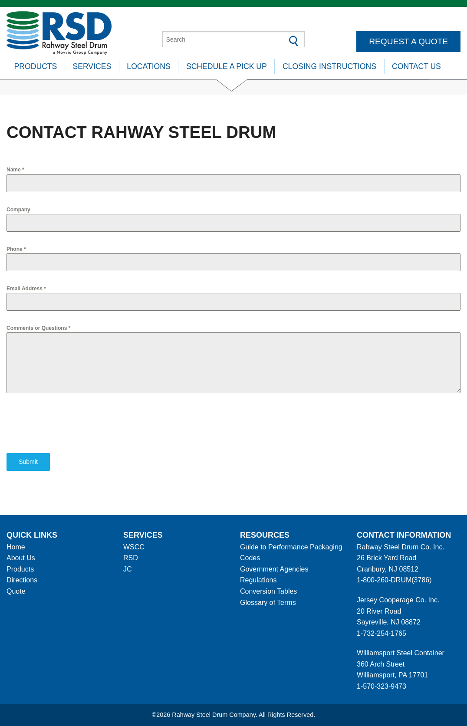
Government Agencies (274, 569)
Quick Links (32, 535)
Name (15, 170)
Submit (28, 461)
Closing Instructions (329, 66)
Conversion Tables (268, 591)
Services (92, 66)
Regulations (258, 580)
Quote (16, 591)
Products (35, 66)
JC (127, 569)
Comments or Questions (38, 328)
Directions (22, 580)
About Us (21, 558)
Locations (148, 66)
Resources (264, 535)
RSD (130, 558)
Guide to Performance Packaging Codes (291, 552)
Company (18, 210)
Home (16, 547)
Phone (16, 249)
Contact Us (416, 66)
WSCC (134, 547)
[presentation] (72, 423)
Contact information (404, 535)
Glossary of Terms (268, 602)
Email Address (26, 289)
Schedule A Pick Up (226, 66)
